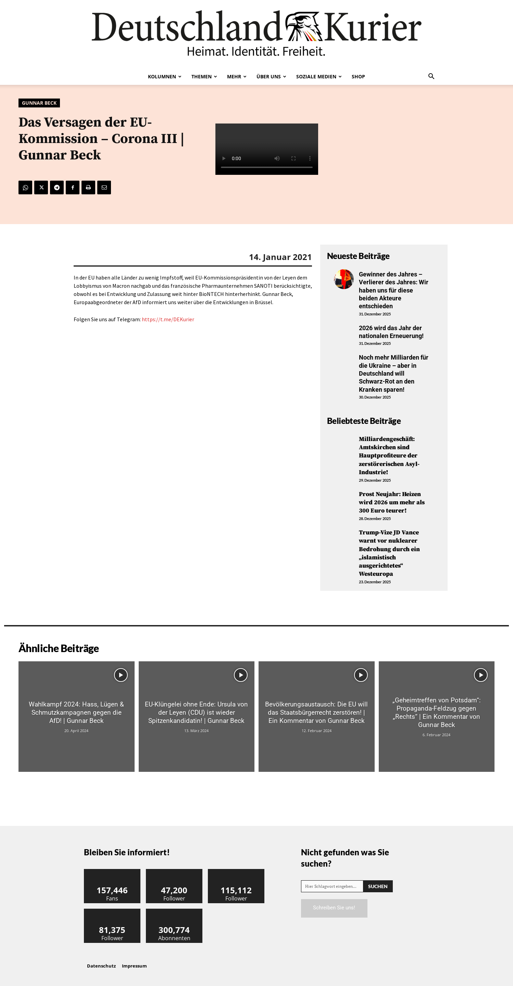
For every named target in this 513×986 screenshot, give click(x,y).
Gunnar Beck (39, 103)
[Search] (378, 882)
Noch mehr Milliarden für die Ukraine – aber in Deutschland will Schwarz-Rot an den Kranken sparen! (393, 373)
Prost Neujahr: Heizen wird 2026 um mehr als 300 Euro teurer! (392, 501)
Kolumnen (165, 76)
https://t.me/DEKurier (168, 319)
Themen (204, 76)
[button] (431, 77)
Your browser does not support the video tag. (266, 149)
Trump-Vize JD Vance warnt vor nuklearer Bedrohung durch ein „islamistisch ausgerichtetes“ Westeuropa (389, 550)
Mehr (237, 76)
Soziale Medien (319, 76)
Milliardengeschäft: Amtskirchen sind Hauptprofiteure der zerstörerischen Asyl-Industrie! (389, 455)
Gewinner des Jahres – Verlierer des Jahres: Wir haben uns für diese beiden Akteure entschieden (393, 290)
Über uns (271, 76)
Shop (358, 76)
